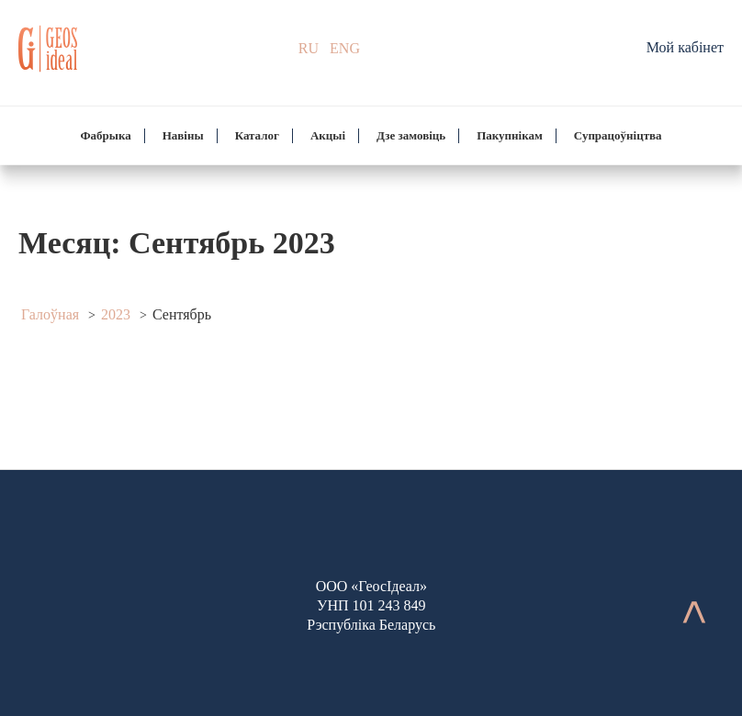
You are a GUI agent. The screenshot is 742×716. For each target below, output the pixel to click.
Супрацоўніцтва (618, 135)
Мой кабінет (685, 47)
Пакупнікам (510, 135)
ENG (345, 48)
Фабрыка (105, 135)
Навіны (183, 135)
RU (308, 48)
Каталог (257, 135)
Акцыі (327, 135)
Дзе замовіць (411, 135)
